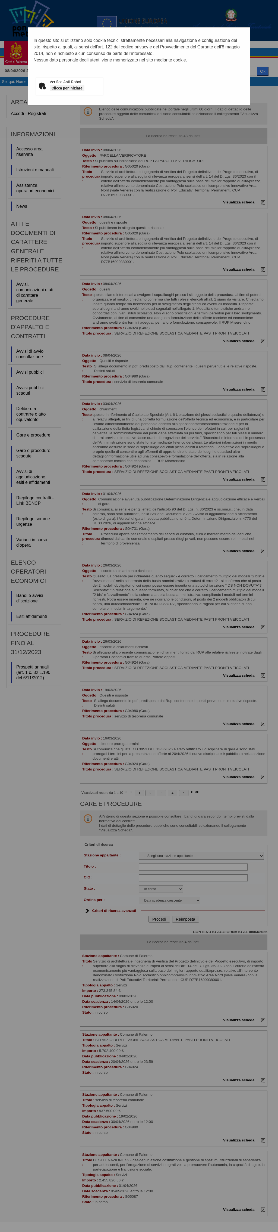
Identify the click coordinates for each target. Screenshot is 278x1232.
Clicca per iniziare (67, 88)
